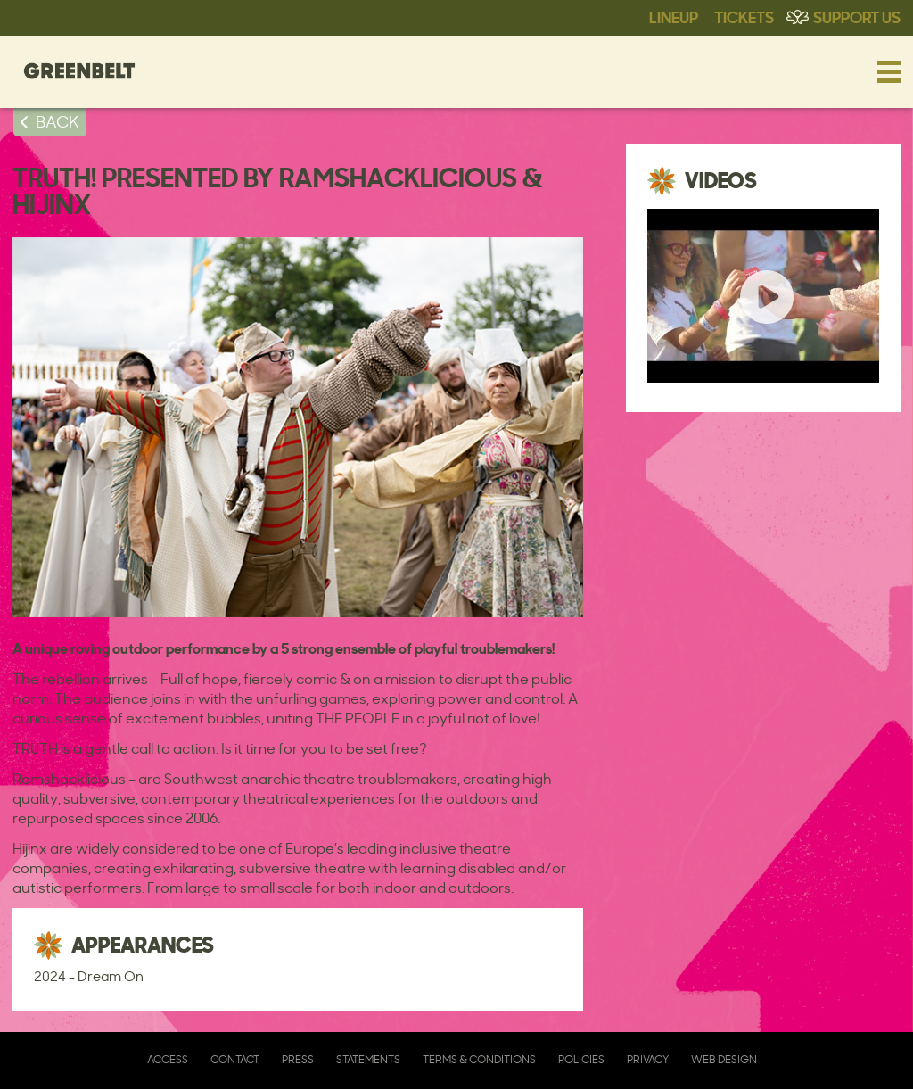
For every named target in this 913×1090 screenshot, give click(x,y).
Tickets (744, 16)
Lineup (673, 16)
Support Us (857, 16)
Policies (581, 1059)
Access (167, 1059)
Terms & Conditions (479, 1059)
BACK (57, 121)
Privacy (648, 1059)
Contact (234, 1059)
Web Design (724, 1059)
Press (298, 1059)
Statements (368, 1059)
